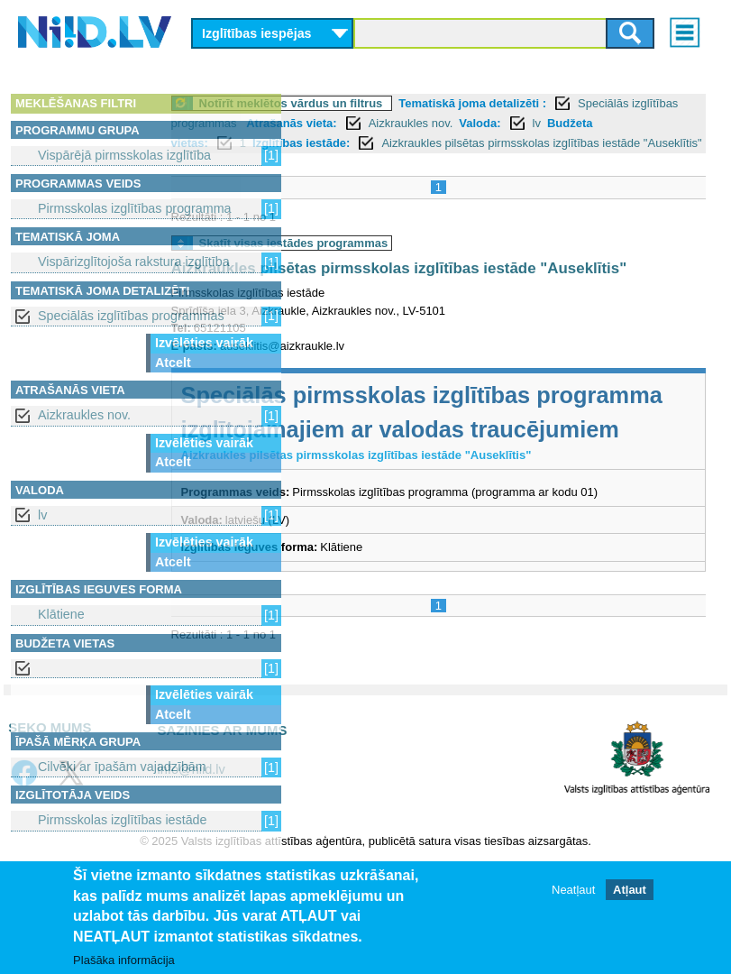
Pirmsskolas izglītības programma (135, 208)
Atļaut (629, 889)
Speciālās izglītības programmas (131, 315)
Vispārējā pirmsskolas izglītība (124, 155)
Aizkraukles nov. (84, 415)
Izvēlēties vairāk (204, 342)
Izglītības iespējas (257, 33)
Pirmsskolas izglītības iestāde (122, 820)
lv (42, 515)
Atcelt (173, 362)
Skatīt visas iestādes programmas (418, 264)
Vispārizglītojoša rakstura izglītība (134, 261)
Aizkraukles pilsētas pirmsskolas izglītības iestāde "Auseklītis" (531, 163)
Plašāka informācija (124, 960)
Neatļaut (573, 889)
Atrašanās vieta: (555, 123)
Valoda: (344, 143)
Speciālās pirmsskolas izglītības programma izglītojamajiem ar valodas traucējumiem (480, 472)
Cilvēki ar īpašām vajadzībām (122, 766)
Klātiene (61, 614)
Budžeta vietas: (454, 143)
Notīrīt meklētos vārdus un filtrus (415, 103)
